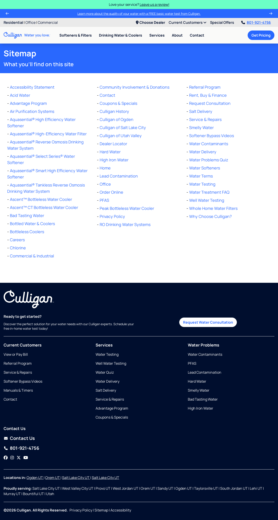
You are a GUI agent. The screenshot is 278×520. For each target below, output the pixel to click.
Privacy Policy (112, 216)
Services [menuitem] (157, 35)
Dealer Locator (113, 143)
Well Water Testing (206, 200)
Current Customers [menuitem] (187, 22)
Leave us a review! (154, 4)
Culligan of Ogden (116, 119)
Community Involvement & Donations (134, 87)
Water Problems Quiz (208, 159)
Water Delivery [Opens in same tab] (107, 381)
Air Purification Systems (32, 111)
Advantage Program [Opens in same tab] (112, 408)
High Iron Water (114, 159)
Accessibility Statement (32, 87)
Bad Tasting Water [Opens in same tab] (203, 399)
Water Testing (202, 184)
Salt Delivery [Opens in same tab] (106, 390)
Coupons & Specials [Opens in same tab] (112, 417)
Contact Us (22, 438)
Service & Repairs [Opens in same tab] (18, 372)
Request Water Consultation (208, 322)
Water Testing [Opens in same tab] (107, 354)
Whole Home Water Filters (213, 208)
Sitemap (101, 510)
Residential (13, 22)
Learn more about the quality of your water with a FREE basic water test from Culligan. (139, 13)
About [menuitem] (177, 35)
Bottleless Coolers (27, 231)
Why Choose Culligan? (210, 216)
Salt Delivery (200, 111)
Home (105, 168)
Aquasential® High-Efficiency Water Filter (48, 133)
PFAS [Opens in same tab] (192, 363)
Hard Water (110, 151)
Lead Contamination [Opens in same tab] (204, 372)
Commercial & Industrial (32, 256)
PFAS (104, 200)
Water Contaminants (208, 143)
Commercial (48, 22)
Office (30, 22)
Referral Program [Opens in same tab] (18, 363)
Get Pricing (261, 35)
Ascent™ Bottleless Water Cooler (41, 199)
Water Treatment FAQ (209, 192)
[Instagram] (12, 457)
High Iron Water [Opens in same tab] (200, 408)
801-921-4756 (256, 22)
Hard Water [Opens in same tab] (197, 381)
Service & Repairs (205, 119)
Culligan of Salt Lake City (123, 127)
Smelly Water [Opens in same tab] (198, 390)
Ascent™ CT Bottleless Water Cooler (44, 207)
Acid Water (20, 95)
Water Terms (201, 176)
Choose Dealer (150, 22)
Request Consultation (210, 103)
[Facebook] (6, 457)
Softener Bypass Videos (211, 135)
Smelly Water (201, 127)
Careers (17, 239)
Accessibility (120, 510)
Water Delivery (202, 151)
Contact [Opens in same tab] (10, 399)
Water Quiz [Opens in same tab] (105, 372)
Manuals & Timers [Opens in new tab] (18, 390)
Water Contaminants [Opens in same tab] (205, 354)
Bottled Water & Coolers (32, 223)
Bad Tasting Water (27, 215)
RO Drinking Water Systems (125, 224)
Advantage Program (28, 103)
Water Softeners (204, 168)
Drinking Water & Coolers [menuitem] (120, 35)
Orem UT (53, 477)
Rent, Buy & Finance (208, 95)
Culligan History (114, 111)
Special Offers (222, 22)
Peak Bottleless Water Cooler (127, 208)
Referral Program (204, 87)
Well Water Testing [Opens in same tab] (111, 363)
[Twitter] (19, 457)
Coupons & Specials (118, 103)
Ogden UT (35, 477)
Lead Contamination (119, 176)
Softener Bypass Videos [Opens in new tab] (23, 381)
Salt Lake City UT (76, 477)
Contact (197, 35)
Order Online (111, 192)
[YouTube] (25, 457)
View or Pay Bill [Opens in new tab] (16, 354)
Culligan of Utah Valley (121, 135)
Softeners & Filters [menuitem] (75, 35)
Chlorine (18, 247)
